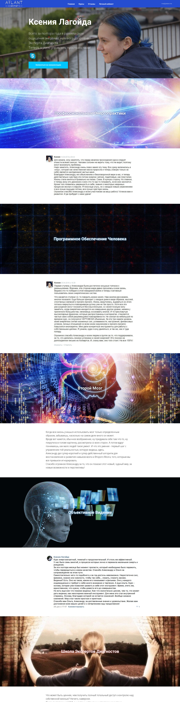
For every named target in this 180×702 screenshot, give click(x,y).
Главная (71, 4)
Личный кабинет (106, 4)
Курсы (82, 4)
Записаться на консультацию (48, 65)
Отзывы (92, 4)
